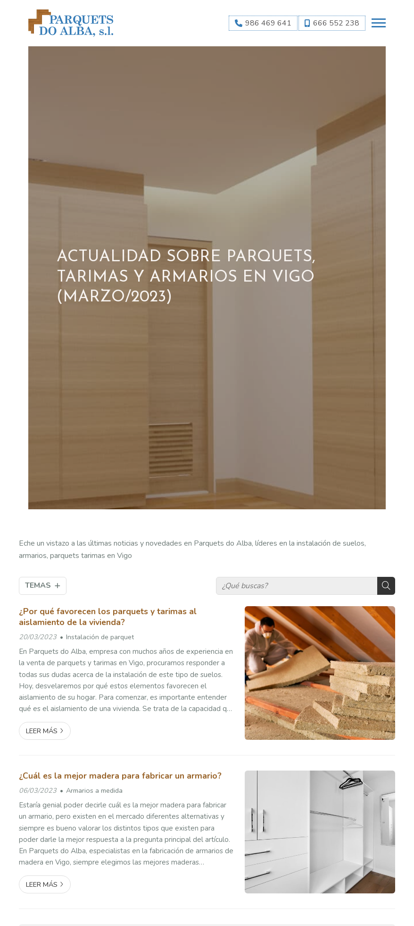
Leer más (42, 731)
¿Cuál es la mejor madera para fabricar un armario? (120, 776)
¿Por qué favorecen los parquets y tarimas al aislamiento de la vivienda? (108, 616)
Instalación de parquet (100, 637)
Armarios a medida (94, 790)
